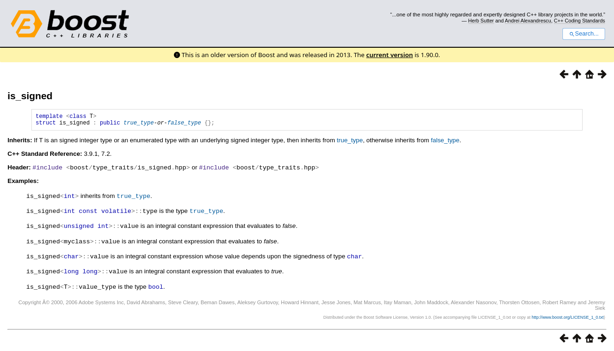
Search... (584, 33)
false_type (184, 125)
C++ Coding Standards (579, 20)
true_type (138, 125)
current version (389, 55)
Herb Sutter (481, 20)
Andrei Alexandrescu (528, 20)
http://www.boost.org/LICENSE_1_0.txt (568, 316)
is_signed (29, 95)
